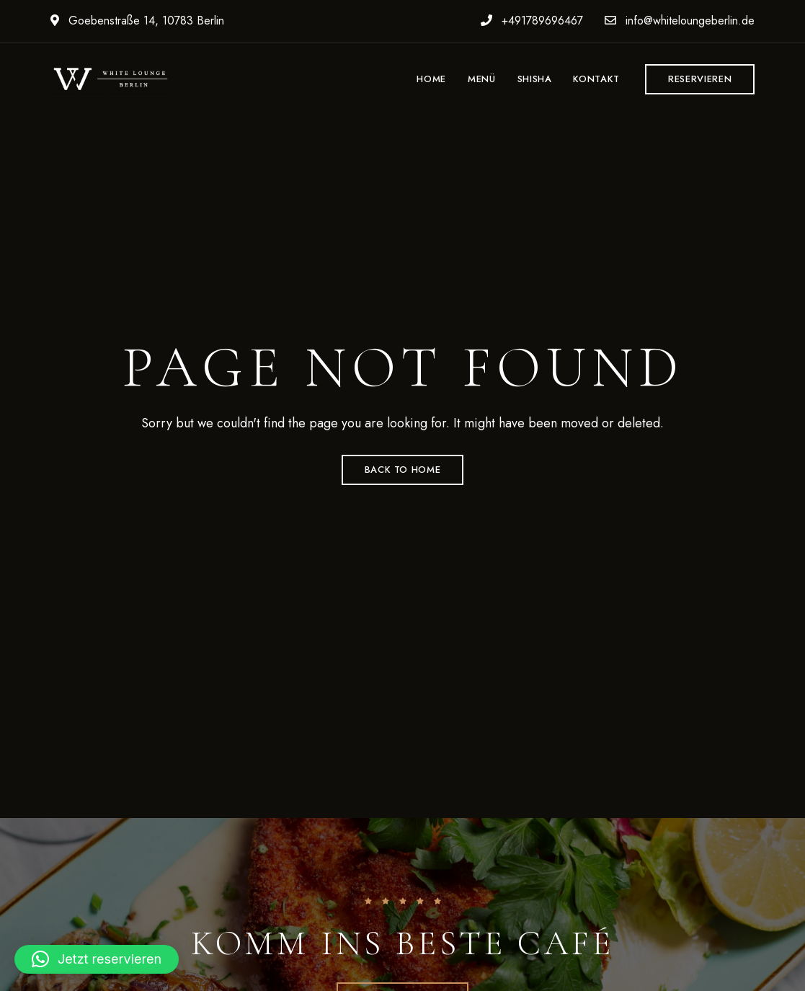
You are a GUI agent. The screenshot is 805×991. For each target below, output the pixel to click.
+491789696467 (532, 20)
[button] (700, 79)
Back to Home (403, 469)
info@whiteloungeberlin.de (680, 20)
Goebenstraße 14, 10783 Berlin (137, 20)
